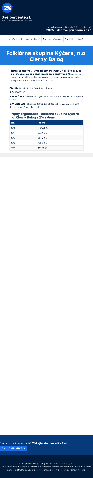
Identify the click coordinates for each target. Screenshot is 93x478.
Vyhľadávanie (16, 39)
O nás (81, 39)
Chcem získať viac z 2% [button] (13, 448)
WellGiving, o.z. (66, 463)
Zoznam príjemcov (52, 39)
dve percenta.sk (16, 17)
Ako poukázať (33, 39)
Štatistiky (70, 39)
